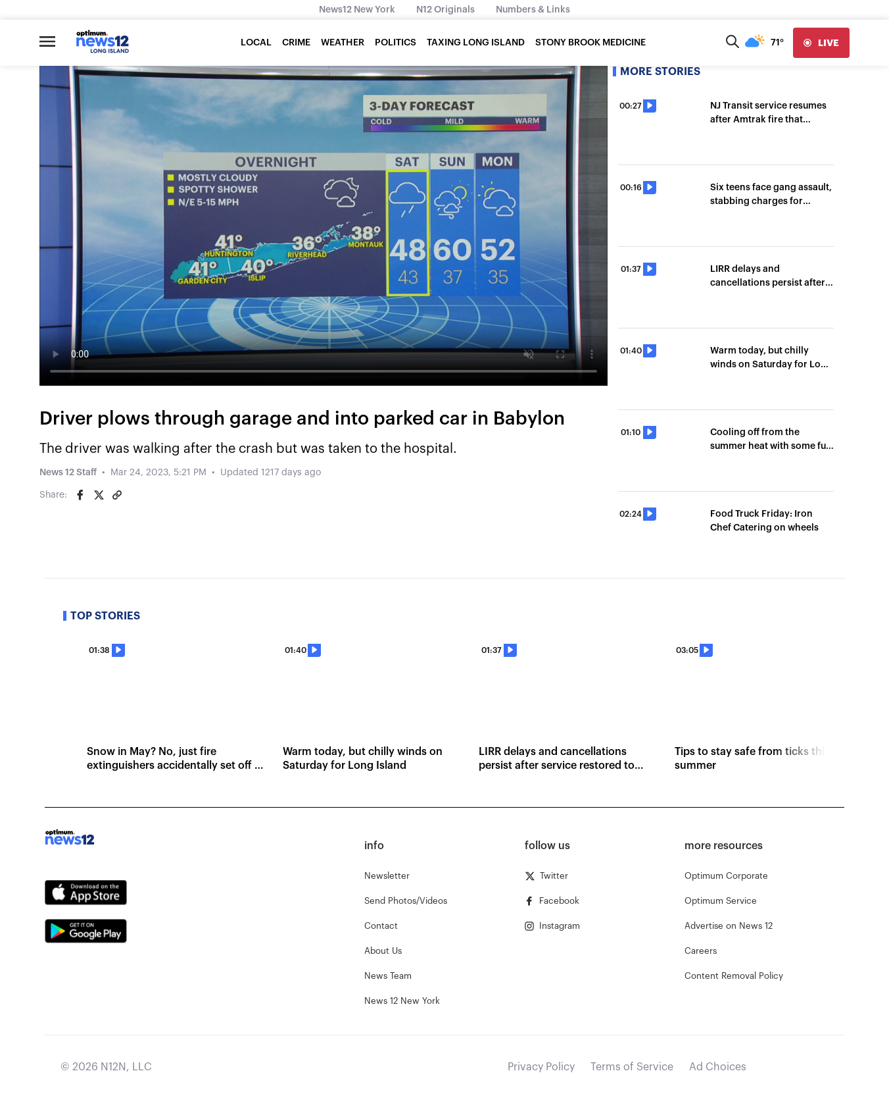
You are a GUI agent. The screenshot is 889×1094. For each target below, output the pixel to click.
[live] (821, 43)
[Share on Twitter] (98, 495)
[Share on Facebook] (80, 495)
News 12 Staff (68, 472)
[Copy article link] (117, 495)
